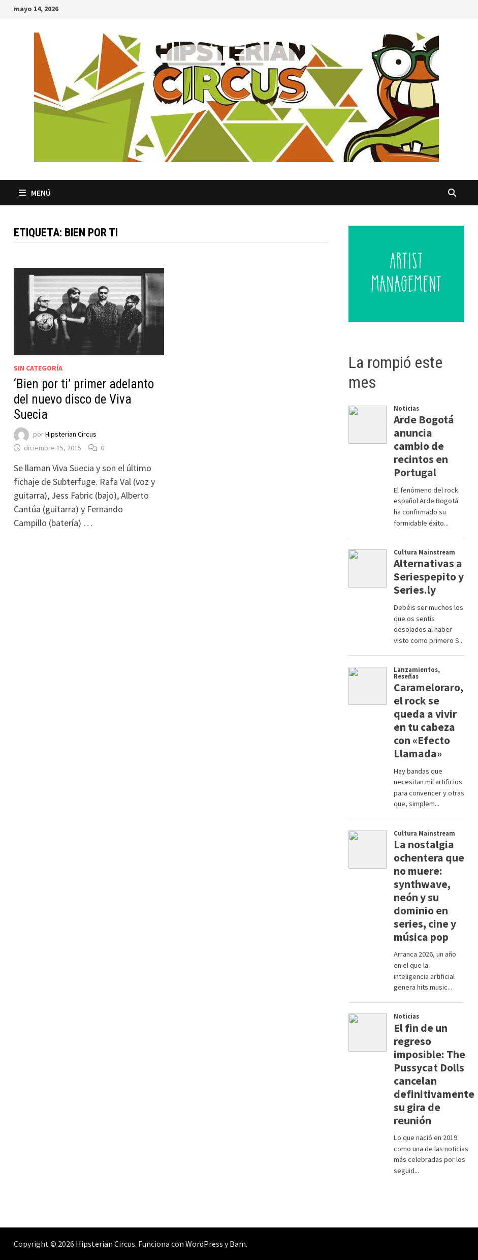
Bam (238, 1244)
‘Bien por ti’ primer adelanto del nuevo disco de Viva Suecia (84, 399)
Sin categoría (38, 368)
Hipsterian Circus (71, 434)
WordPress (204, 1244)
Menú (35, 193)
